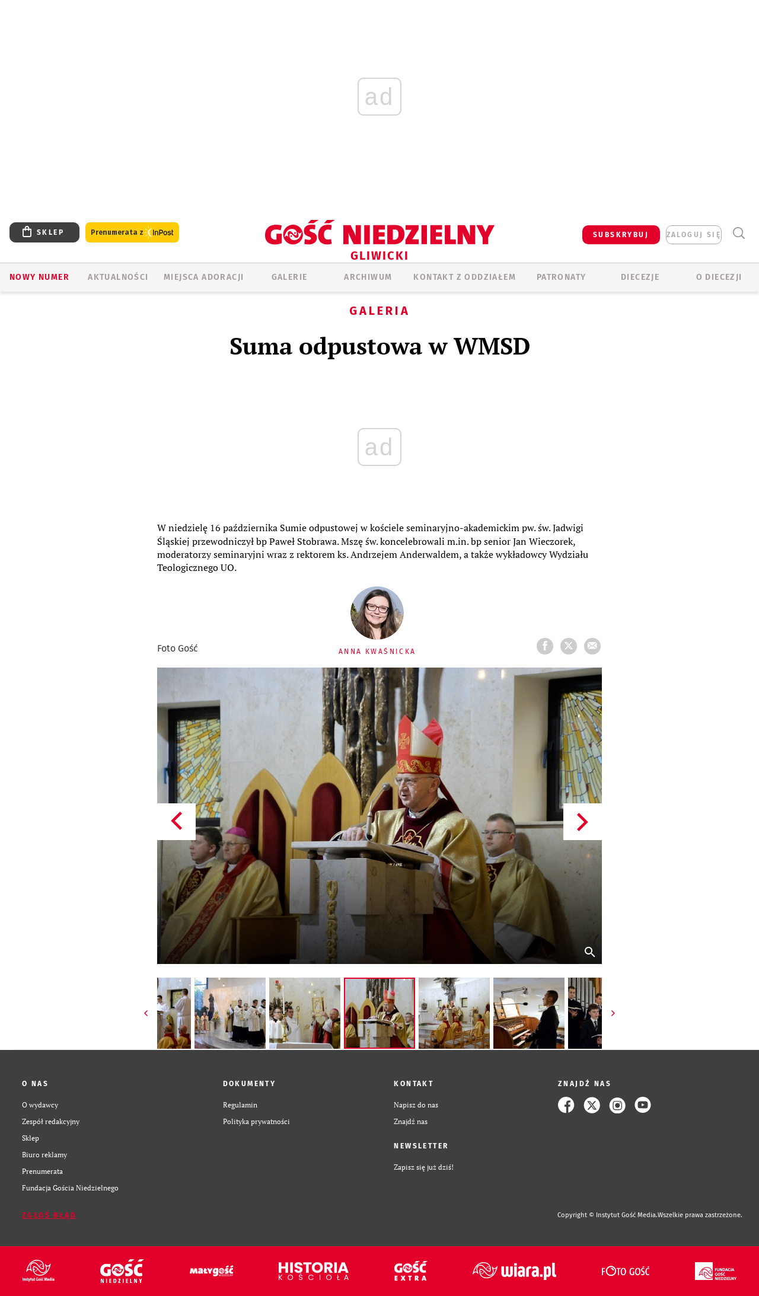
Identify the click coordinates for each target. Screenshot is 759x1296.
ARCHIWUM (368, 277)
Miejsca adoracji (204, 277)
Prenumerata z (132, 233)
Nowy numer (39, 277)
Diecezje (640, 277)
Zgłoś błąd (49, 1215)
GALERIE (290, 277)
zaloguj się (693, 235)
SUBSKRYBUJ (621, 235)
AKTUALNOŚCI (118, 277)
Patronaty (561, 277)
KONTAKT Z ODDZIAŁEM (464, 277)
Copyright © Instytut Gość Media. (607, 1215)
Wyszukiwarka (739, 233)
